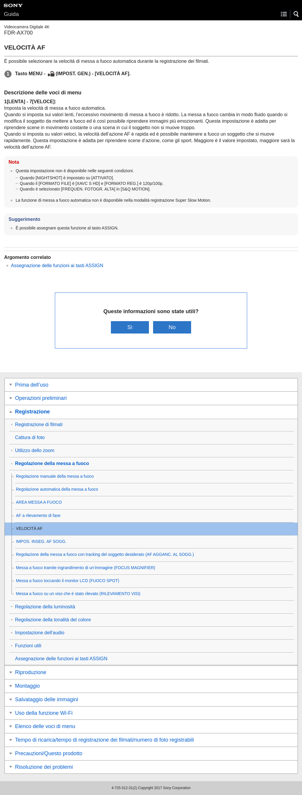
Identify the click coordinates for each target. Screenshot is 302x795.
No (172, 327)
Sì (129, 327)
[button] (296, 14)
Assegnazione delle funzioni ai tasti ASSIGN (57, 265)
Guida (11, 14)
